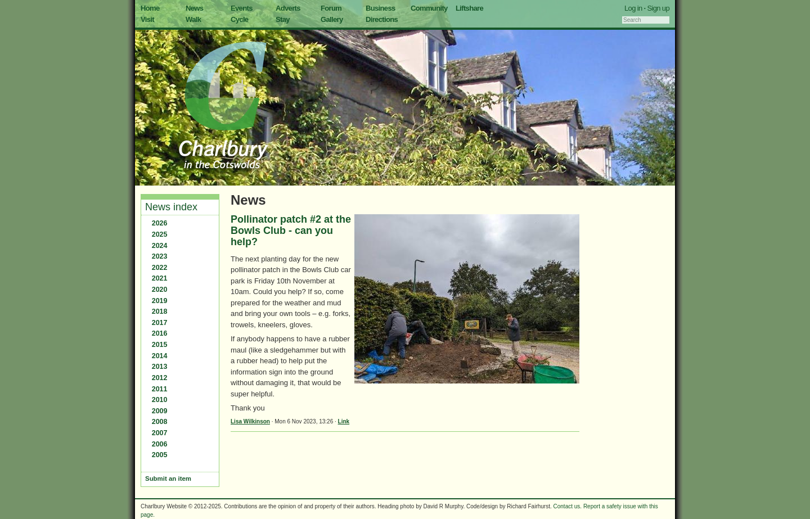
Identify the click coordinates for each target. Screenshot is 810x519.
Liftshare (469, 8)
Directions (382, 19)
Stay (283, 19)
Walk (193, 19)
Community (429, 8)
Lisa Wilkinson (250, 421)
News (194, 8)
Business (380, 8)
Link (344, 421)
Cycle (239, 19)
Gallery (332, 19)
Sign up (658, 8)
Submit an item (168, 478)
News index (171, 207)
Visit (147, 19)
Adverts (288, 8)
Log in (633, 8)
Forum (331, 8)
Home (150, 8)
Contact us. (568, 506)
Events (242, 8)
